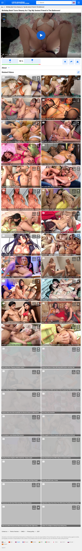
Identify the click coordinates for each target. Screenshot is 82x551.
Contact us (4, 531)
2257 (38, 531)
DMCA (23, 531)
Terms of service (14, 531)
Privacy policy (30, 531)
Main (2, 7)
